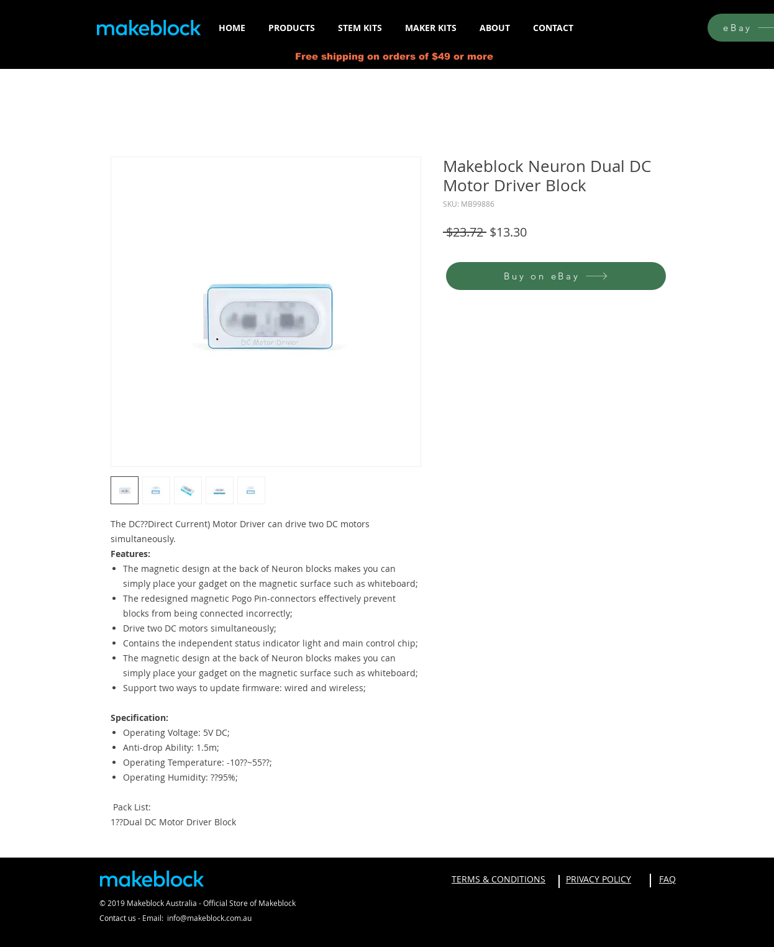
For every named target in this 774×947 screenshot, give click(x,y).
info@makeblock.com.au (209, 918)
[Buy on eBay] (556, 276)
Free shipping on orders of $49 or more (394, 56)
